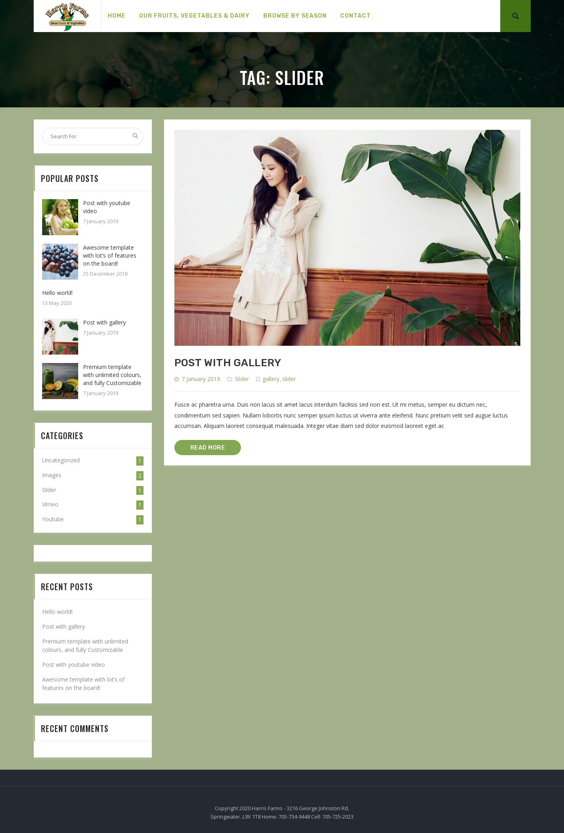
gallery (271, 379)
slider (289, 379)
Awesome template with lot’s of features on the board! (109, 255)
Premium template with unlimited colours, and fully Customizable (112, 375)
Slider (242, 379)
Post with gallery (227, 363)
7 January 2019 (201, 379)
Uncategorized (61, 460)
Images (51, 475)
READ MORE (207, 447)
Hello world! (57, 292)
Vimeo (50, 504)
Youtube (53, 519)
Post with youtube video (73, 664)
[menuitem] (116, 16)
